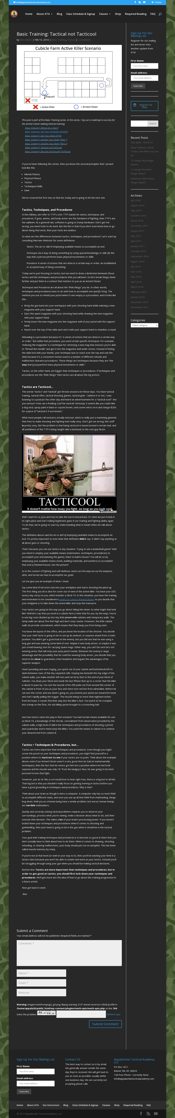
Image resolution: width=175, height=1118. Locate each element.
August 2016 (137, 261)
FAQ (152, 14)
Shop (118, 14)
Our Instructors (51, 1105)
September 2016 (140, 256)
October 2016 (138, 251)
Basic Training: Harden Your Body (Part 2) (46, 143)
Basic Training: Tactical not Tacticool (43, 147)
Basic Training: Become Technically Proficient (48, 151)
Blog (59, 14)
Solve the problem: (36, 1014)
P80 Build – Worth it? (142, 142)
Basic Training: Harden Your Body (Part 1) (46, 139)
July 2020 (136, 200)
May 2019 (136, 210)
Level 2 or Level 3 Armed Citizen (76, 599)
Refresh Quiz (113, 1014)
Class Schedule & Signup (80, 14)
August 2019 (137, 205)
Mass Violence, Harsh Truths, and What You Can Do (144, 151)
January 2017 (138, 246)
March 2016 (137, 286)
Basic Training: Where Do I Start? (41, 127)
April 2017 (136, 241)
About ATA (43, 14)
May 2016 (136, 276)
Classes (103, 14)
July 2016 (136, 266)
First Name (137, 60)
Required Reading (135, 14)
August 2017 (137, 230)
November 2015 (139, 307)
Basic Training (58, 39)
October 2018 (138, 215)
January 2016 (138, 297)
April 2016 (136, 281)
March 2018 (137, 220)
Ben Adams (26, 39)
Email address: (139, 72)
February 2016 (139, 291)
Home (28, 14)
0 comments (84, 39)
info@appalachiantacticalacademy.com (134, 1078)
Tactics (71, 39)
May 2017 (136, 235)
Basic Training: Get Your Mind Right (43, 135)
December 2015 (139, 302)
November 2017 (139, 225)
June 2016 (136, 271)
